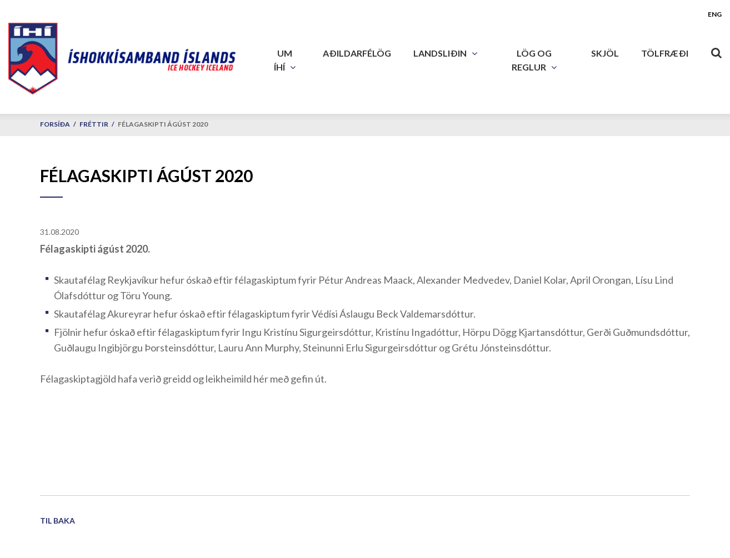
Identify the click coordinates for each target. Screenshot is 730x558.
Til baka (57, 520)
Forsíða (55, 124)
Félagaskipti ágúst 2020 (163, 124)
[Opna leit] (716, 50)
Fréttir (93, 124)
